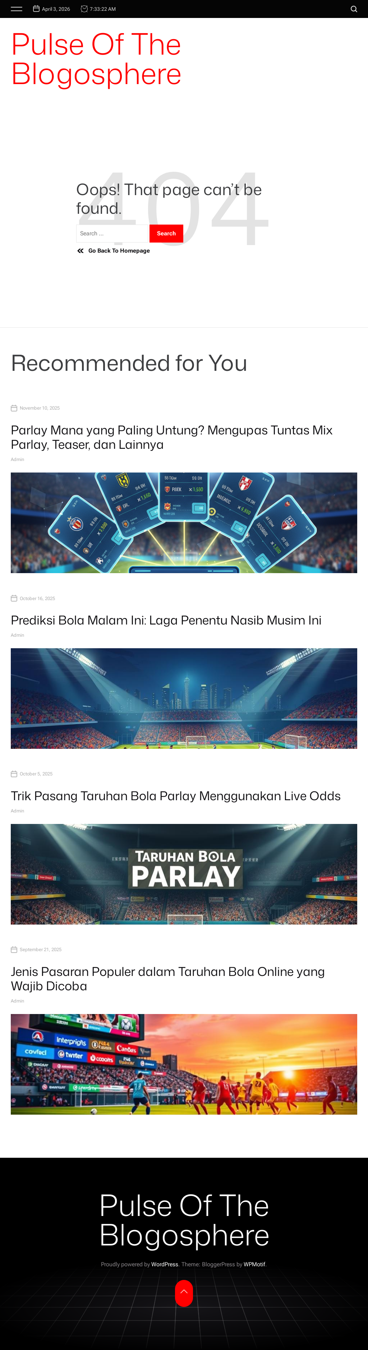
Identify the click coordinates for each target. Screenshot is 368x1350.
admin (17, 459)
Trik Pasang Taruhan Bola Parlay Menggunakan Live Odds (176, 795)
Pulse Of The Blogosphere (96, 58)
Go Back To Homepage (113, 250)
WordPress (164, 1264)
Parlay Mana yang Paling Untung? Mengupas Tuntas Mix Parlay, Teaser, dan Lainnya (172, 437)
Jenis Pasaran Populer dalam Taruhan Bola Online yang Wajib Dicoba (168, 979)
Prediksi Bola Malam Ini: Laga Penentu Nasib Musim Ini (166, 619)
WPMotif (254, 1264)
